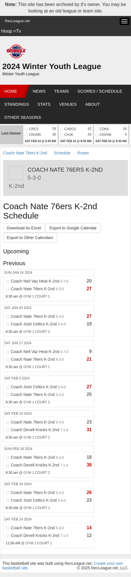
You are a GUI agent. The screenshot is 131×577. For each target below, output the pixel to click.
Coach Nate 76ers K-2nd (25, 153)
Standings (16, 104)
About (92, 104)
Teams (61, 91)
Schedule (62, 153)
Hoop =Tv (11, 31)
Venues (68, 104)
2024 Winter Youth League (51, 66)
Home (10, 91)
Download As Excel (24, 228)
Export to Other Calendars (30, 237)
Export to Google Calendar (73, 228)
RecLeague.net (17, 21)
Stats (43, 104)
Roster (83, 153)
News (39, 91)
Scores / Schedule (99, 91)
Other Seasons (22, 117)
